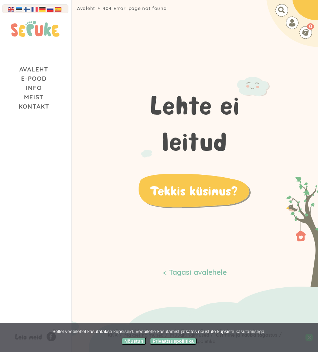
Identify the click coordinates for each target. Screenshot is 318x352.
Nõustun (133, 341)
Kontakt (34, 106)
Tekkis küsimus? (194, 190)
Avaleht (33, 69)
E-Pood (34, 78)
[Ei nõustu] (309, 337)
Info (34, 87)
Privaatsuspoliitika (173, 341)
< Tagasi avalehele (195, 272)
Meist (34, 97)
